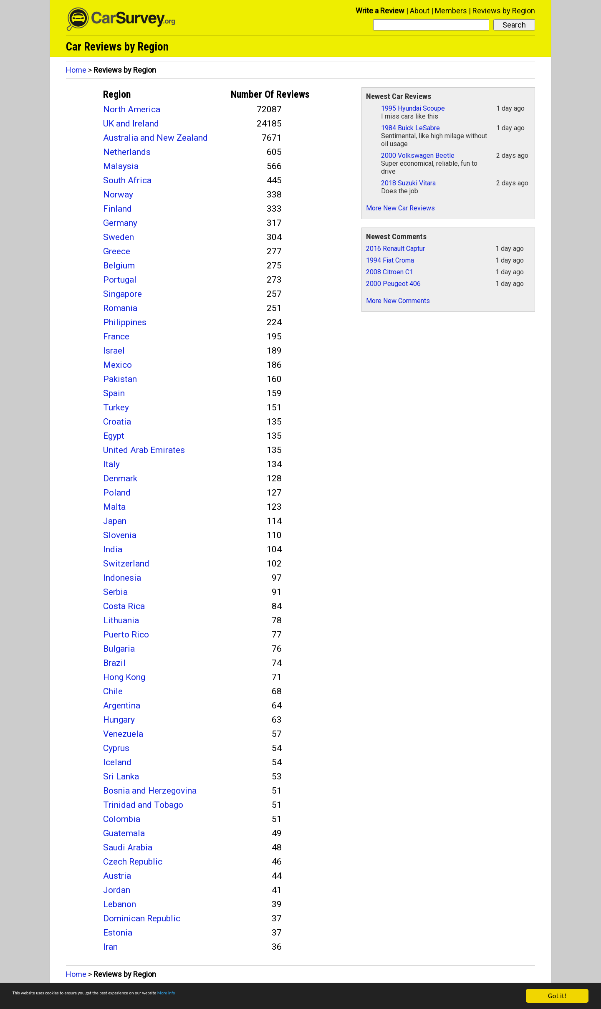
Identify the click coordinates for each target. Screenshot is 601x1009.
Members (451, 10)
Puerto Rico (126, 635)
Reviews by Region (503, 10)
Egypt (113, 436)
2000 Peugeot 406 (393, 284)
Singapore (122, 294)
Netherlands (127, 152)
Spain (114, 393)
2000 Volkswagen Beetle (418, 155)
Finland (117, 209)
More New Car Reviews (400, 208)
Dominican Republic (141, 918)
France (116, 336)
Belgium (119, 265)
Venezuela (123, 734)
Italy (111, 464)
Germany (120, 223)
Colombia (121, 819)
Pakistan (120, 379)
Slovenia (119, 535)
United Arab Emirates (144, 450)
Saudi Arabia (127, 847)
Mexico (117, 365)
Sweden (118, 237)
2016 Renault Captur (395, 249)
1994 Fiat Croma (390, 260)
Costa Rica (124, 606)
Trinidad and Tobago (143, 805)
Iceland (117, 762)
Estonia (117, 933)
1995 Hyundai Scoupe (413, 108)
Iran (110, 947)
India (112, 549)
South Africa (127, 180)
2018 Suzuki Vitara (408, 183)
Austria (117, 876)
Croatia (117, 422)
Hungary (119, 720)
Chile (113, 691)
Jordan (116, 890)
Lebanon (119, 904)
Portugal (119, 280)
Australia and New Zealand (155, 138)
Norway (118, 195)
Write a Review (380, 10)
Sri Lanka (121, 776)
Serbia (115, 592)
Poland (117, 493)
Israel (114, 351)
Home (76, 70)
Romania (120, 308)
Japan (114, 521)
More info (256, 996)
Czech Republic (132, 862)
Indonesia (122, 578)
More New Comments (398, 301)
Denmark (120, 478)
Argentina (121, 705)
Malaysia (121, 166)
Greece (116, 251)
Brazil (114, 663)
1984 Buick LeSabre (410, 128)
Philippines (124, 322)
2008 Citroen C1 (389, 272)
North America (131, 109)
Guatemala (124, 833)
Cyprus (116, 748)
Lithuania (121, 620)
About (419, 10)
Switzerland (126, 564)
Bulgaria (119, 649)
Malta (114, 507)
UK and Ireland (131, 124)
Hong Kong (124, 677)
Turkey (116, 407)
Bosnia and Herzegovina (150, 791)
